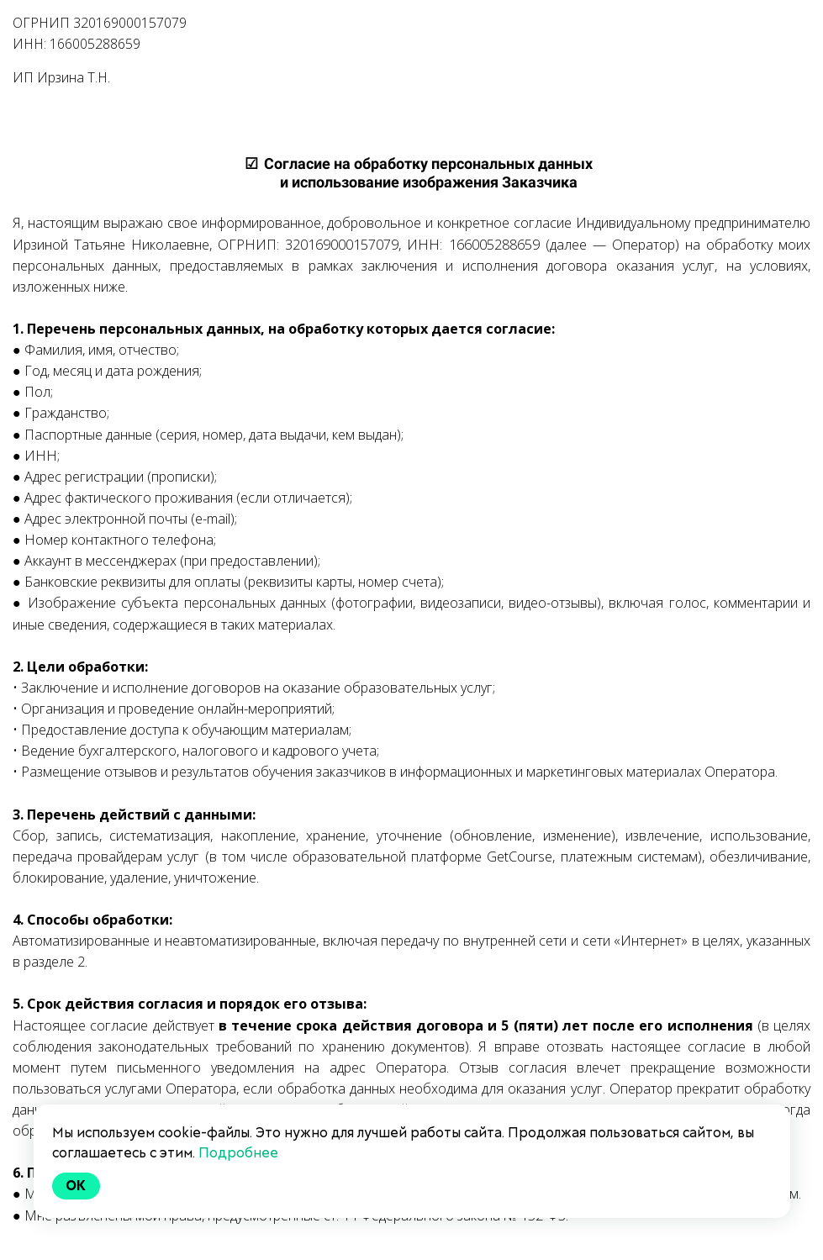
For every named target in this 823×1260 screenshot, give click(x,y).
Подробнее (238, 1153)
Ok (76, 1185)
